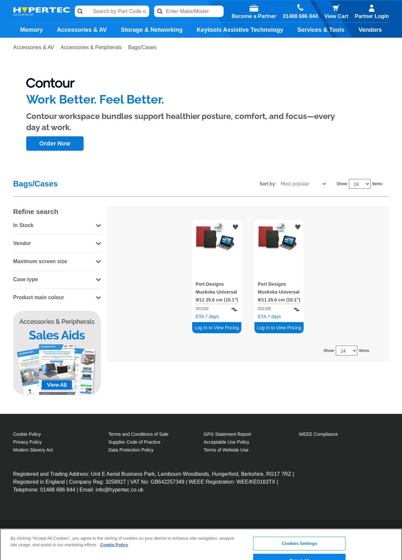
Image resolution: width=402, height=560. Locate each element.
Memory (31, 30)
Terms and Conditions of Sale (139, 434)
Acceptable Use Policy (226, 442)
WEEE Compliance (318, 434)
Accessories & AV (82, 30)
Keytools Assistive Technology (240, 30)
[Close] (391, 532)
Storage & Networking (152, 30)
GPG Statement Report (227, 434)
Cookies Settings (299, 516)
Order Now (54, 143)
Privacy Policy (27, 442)
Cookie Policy (27, 434)
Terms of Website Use (226, 450)
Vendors (370, 30)
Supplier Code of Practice (135, 442)
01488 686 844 (300, 16)
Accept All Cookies (299, 550)
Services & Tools (321, 30)
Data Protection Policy (131, 450)
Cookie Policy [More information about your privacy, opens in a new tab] (114, 517)
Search (80, 11)
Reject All (299, 533)
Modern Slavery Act (33, 450)
